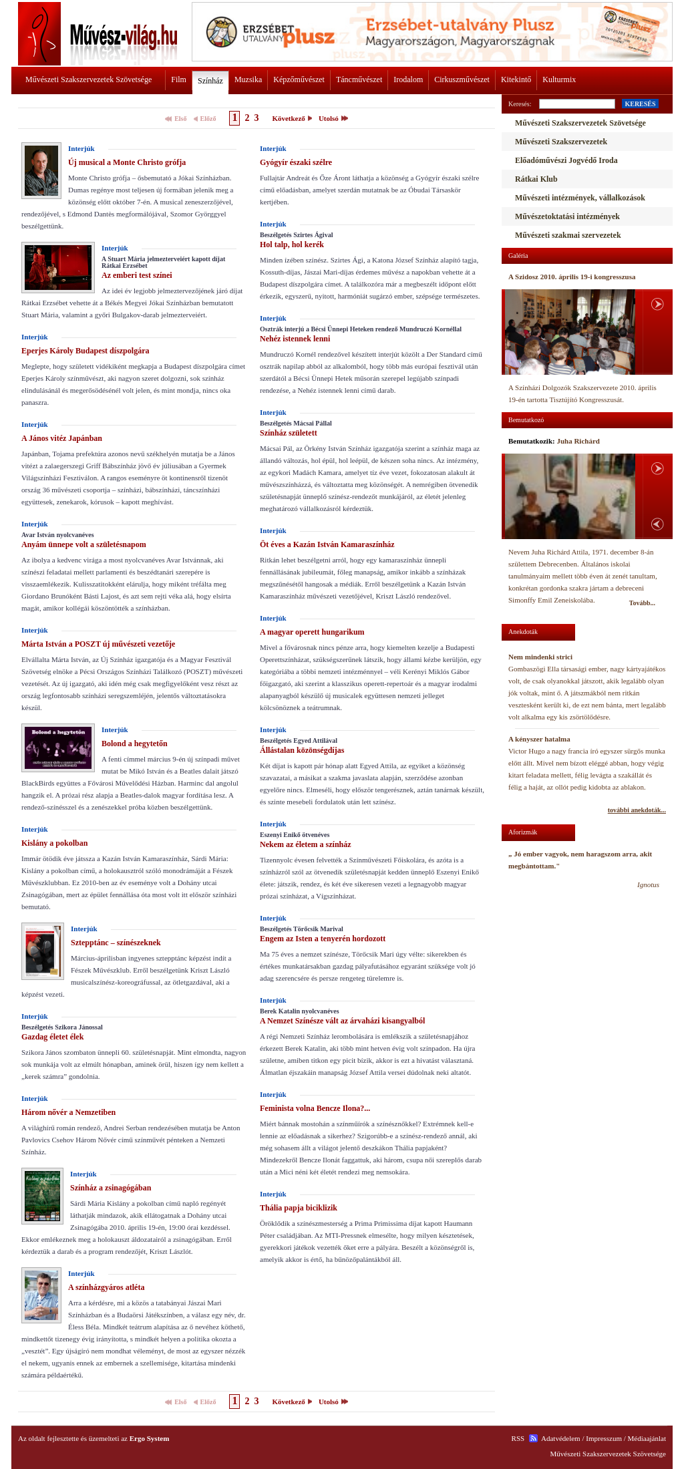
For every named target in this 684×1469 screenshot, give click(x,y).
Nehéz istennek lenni (295, 338)
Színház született (288, 433)
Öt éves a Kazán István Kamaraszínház (327, 544)
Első (180, 118)
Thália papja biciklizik (298, 1207)
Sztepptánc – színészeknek (116, 942)
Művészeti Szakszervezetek (561, 141)
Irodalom (408, 79)
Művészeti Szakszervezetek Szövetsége (88, 79)
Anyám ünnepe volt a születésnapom (83, 544)
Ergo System (150, 1438)
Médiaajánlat (647, 1438)
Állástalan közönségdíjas (302, 750)
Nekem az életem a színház (305, 844)
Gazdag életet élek (52, 1036)
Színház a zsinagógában (110, 1187)
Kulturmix (559, 79)
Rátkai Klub (536, 179)
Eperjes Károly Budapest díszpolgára (85, 350)
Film (178, 79)
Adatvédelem (560, 1438)
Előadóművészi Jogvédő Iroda (566, 160)
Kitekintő (516, 79)
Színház (210, 81)
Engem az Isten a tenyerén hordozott (322, 938)
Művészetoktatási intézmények (567, 216)
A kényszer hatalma (539, 739)
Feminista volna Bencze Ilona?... (315, 1108)
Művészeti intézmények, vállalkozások (580, 197)
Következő (288, 118)
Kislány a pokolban (54, 843)
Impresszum (604, 1438)
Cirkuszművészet (462, 79)
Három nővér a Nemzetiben (68, 1112)
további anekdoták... (637, 810)
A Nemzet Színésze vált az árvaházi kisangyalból (342, 1020)
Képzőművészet (299, 79)
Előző (208, 118)
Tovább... (642, 603)
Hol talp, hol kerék (292, 244)
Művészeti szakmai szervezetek (568, 235)
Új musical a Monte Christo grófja (127, 162)
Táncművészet (359, 79)
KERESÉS (640, 104)
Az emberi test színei (137, 275)
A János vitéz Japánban (61, 438)
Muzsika (248, 79)
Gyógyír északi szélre (296, 162)
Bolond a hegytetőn (135, 743)
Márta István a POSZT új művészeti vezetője (98, 644)
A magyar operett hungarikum (312, 632)
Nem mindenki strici (540, 657)
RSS (518, 1438)
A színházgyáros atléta (106, 1287)
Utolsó (329, 118)
